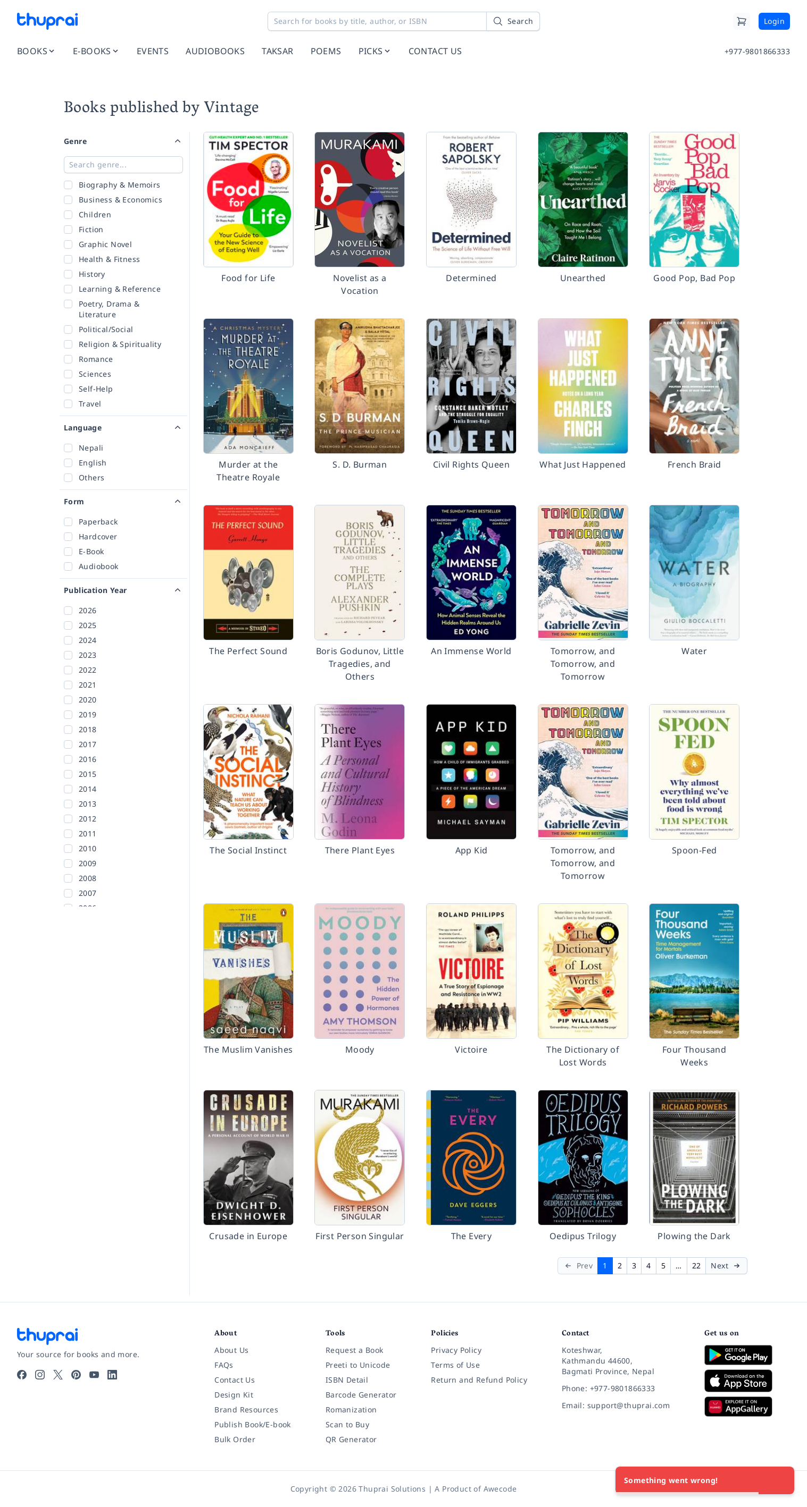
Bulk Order (234, 1439)
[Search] (512, 21)
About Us (231, 1350)
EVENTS (153, 51)
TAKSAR (277, 51)
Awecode (500, 1489)
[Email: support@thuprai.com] (624, 1405)
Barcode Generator (361, 1395)
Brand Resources (246, 1409)
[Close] (780, 1480)
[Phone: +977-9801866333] (624, 1388)
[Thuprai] (47, 21)
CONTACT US (435, 51)
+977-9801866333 (757, 51)
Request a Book (355, 1350)
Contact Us (234, 1380)
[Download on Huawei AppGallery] (747, 1406)
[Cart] (741, 21)
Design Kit (233, 1395)
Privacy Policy (456, 1350)
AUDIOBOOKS (215, 51)
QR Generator (351, 1439)
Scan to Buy (347, 1424)
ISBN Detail (347, 1380)
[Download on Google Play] (747, 1355)
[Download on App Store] (747, 1380)
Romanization (351, 1409)
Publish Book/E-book (252, 1424)
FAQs (224, 1365)
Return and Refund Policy (479, 1380)
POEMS (326, 51)
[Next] (726, 1265)
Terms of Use (455, 1365)
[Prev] (578, 1265)
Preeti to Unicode (358, 1365)
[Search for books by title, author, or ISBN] (404, 21)
